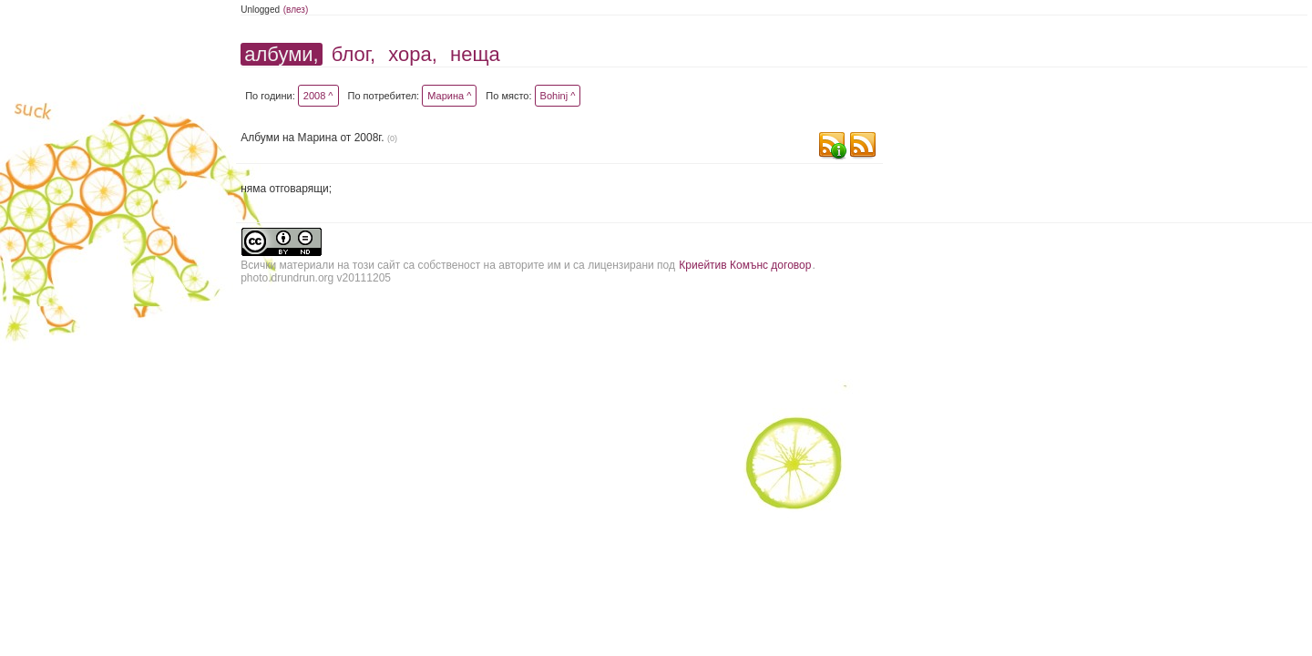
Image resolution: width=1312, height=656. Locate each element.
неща (475, 54)
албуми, (281, 54)
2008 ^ (318, 95)
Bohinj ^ (558, 95)
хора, (412, 54)
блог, (353, 54)
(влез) (296, 10)
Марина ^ (449, 95)
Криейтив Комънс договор (745, 265)
